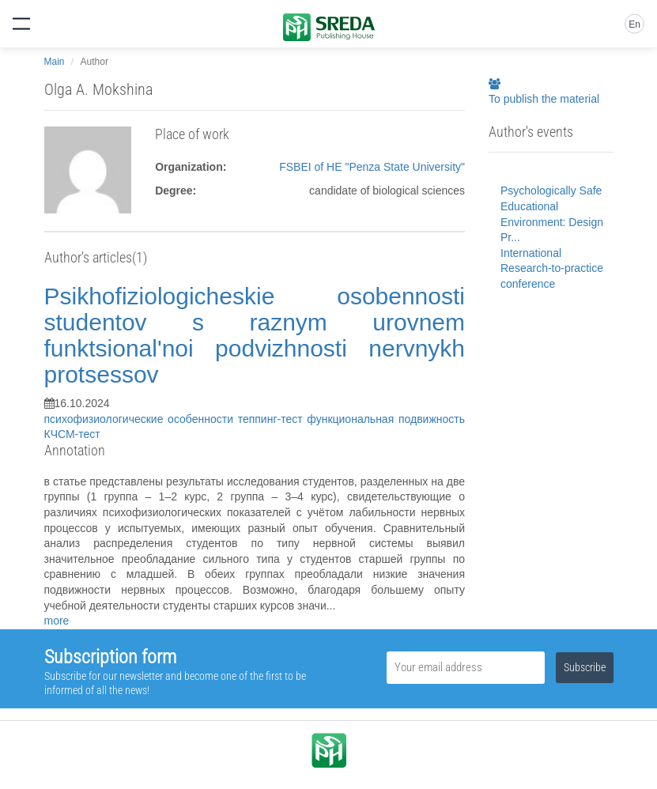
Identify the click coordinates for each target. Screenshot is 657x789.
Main (54, 61)
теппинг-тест (273, 419)
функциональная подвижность (386, 419)
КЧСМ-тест (72, 434)
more (57, 620)
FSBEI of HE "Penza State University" (372, 166)
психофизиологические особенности (141, 419)
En (634, 24)
